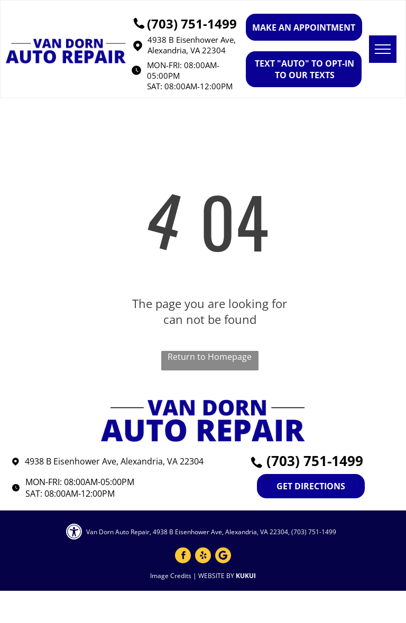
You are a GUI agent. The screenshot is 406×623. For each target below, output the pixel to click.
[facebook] (183, 556)
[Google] (223, 556)
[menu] (382, 49)
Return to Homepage (210, 356)
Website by (216, 575)
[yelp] (203, 556)
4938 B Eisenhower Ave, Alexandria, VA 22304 (191, 44)
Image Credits (170, 575)
